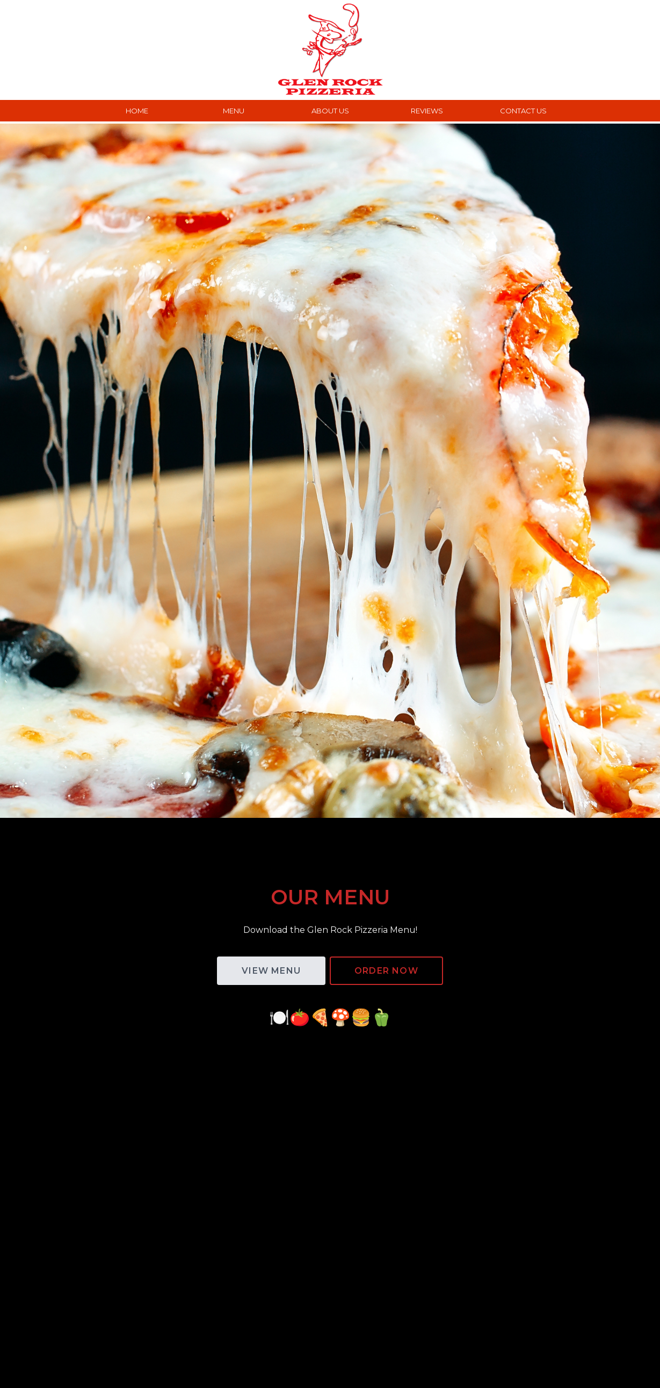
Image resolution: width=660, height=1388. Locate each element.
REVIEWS (427, 110)
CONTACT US (523, 110)
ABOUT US (330, 110)
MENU (233, 110)
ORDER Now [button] (386, 971)
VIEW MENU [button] (271, 971)
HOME (137, 110)
